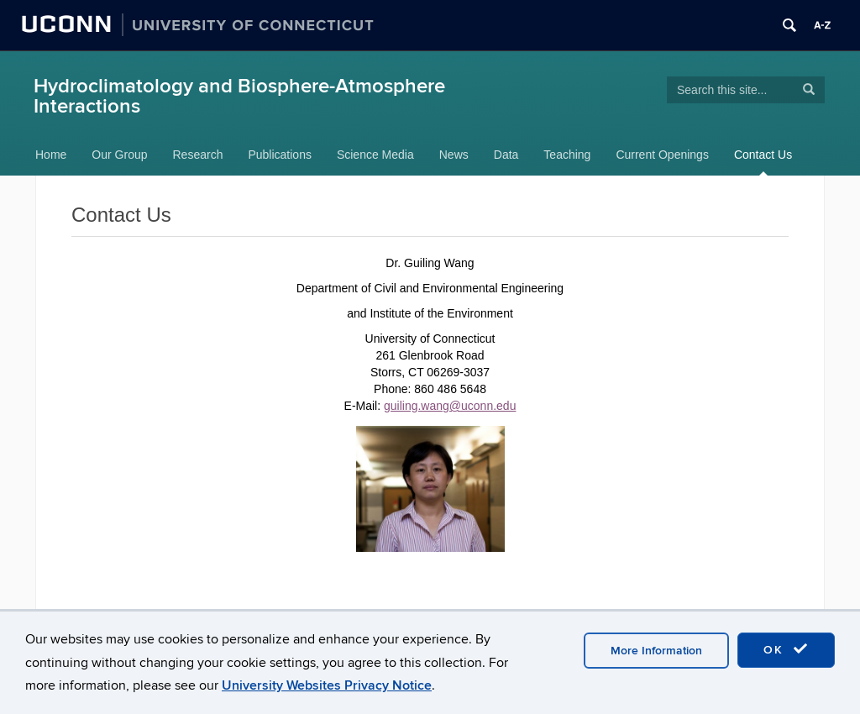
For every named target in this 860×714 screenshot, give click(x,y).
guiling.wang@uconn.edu (450, 405)
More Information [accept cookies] (656, 650)
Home (50, 154)
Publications (280, 154)
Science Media (375, 154)
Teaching (566, 154)
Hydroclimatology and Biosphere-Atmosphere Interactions (239, 96)
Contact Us (763, 154)
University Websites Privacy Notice (327, 685)
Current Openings (662, 154)
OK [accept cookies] (786, 649)
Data (506, 154)
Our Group (119, 154)
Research (198, 154)
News (454, 154)
